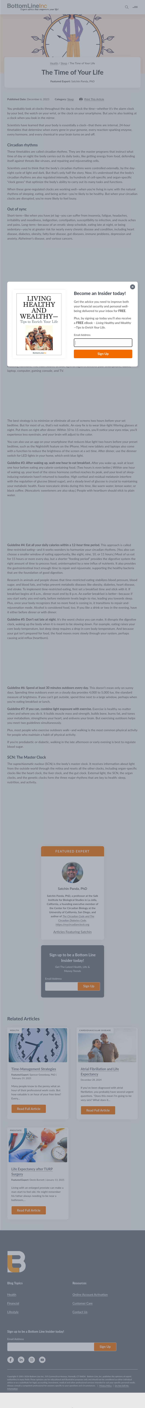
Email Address (82, 334)
